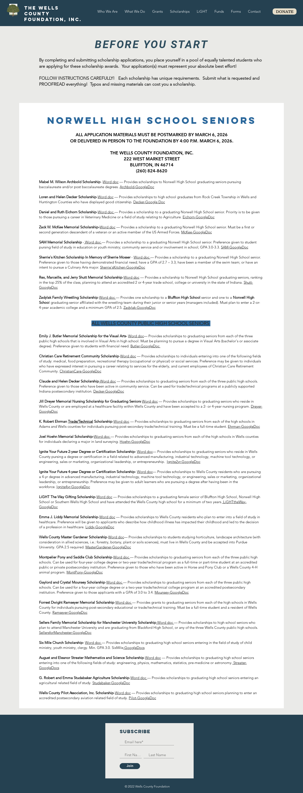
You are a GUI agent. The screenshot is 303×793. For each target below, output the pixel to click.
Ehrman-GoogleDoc (244, 426)
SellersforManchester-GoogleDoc (65, 632)
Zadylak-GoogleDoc (139, 307)
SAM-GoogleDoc (234, 247)
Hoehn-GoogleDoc (135, 441)
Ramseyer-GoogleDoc (69, 612)
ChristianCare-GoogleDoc (80, 371)
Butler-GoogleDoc (145, 346)
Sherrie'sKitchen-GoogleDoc (122, 267)
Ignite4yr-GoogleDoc (73, 486)
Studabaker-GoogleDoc (111, 683)
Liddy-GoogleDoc (99, 527)
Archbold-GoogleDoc (137, 187)
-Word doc (107, 381)
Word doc (110, 182)
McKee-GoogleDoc (196, 232)
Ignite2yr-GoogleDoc (183, 461)
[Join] (130, 766)
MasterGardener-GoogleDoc (108, 547)
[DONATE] (285, 11)
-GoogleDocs (134, 647)
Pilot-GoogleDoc (142, 698)
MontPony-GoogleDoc (85, 572)
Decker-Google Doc (149, 202)
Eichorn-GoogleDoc (198, 217)
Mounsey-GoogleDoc (172, 592)
